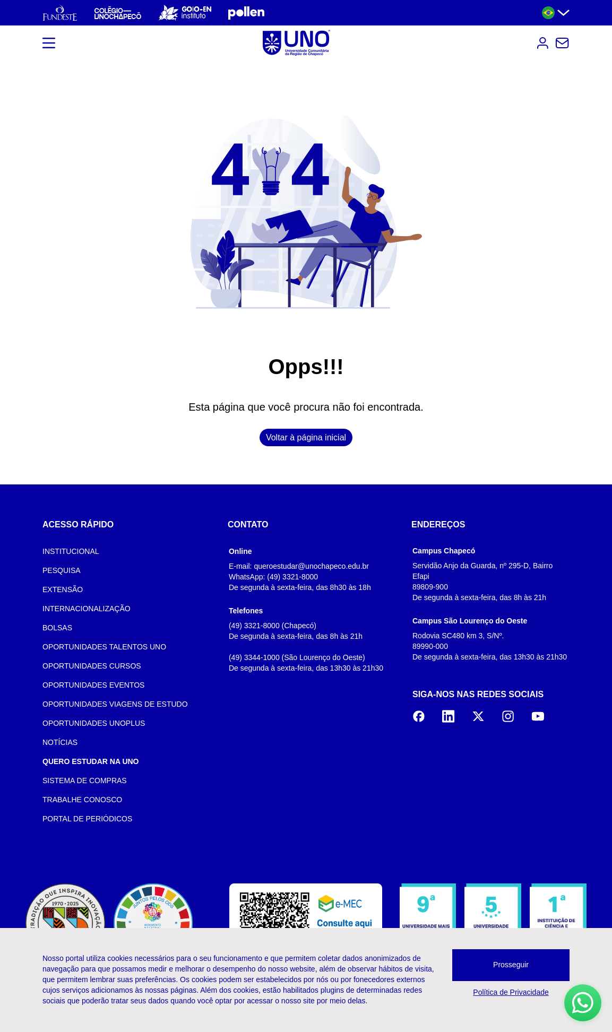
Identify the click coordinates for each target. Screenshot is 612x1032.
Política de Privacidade (510, 992)
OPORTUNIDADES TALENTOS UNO (104, 647)
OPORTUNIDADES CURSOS (91, 666)
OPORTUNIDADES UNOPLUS (93, 723)
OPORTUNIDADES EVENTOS (93, 685)
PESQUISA (61, 570)
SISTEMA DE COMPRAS (84, 780)
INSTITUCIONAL (70, 551)
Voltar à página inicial (306, 437)
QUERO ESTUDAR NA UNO (90, 761)
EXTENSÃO (62, 589)
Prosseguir (511, 964)
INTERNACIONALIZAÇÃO (86, 608)
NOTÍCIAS (59, 742)
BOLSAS (57, 627)
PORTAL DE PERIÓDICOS (87, 818)
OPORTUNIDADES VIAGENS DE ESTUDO (115, 704)
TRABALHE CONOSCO (82, 799)
